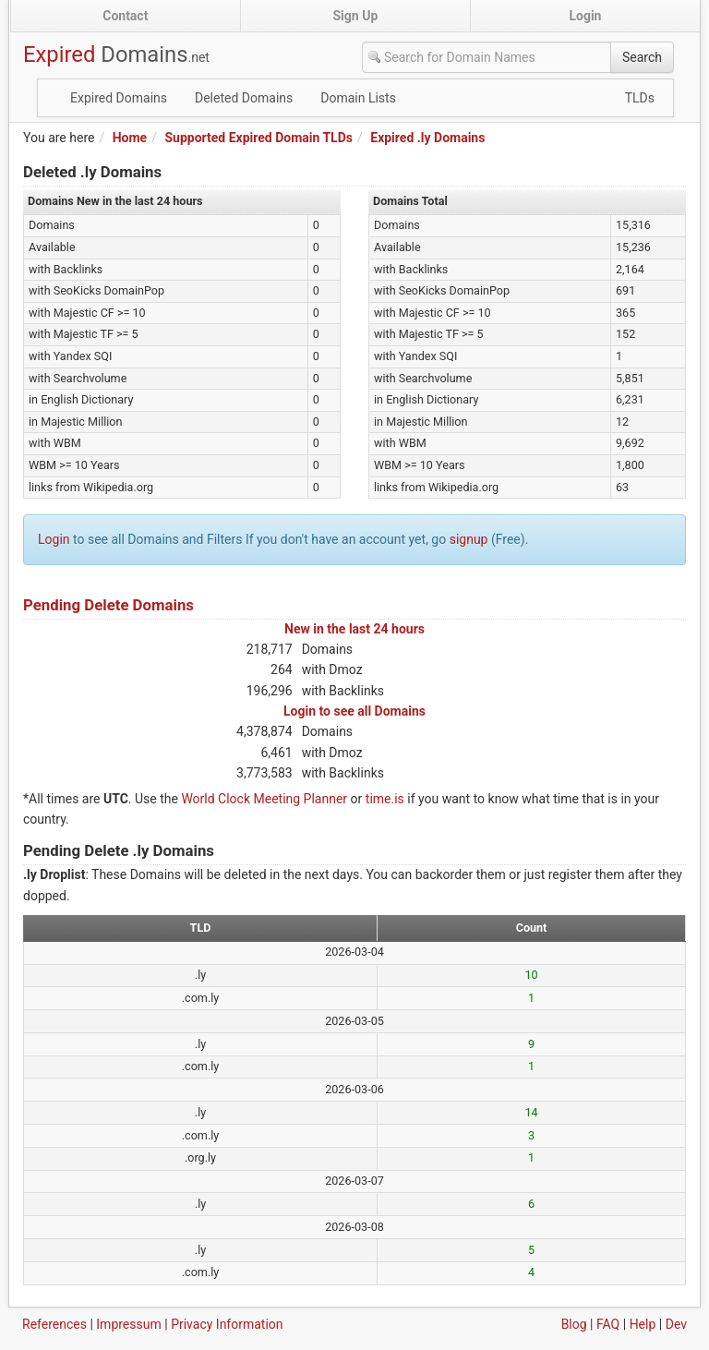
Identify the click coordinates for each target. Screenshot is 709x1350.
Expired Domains (118, 97)
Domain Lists (358, 97)
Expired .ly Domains (427, 137)
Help (643, 1324)
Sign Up (356, 15)
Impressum (128, 1324)
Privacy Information (226, 1324)
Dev (676, 1324)
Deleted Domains (244, 97)
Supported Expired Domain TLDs (258, 137)
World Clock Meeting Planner (264, 798)
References (54, 1324)
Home (130, 137)
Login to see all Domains (354, 711)
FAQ (607, 1324)
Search (642, 57)
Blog (574, 1324)
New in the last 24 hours (354, 628)
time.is (385, 798)
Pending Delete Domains (108, 605)
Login (585, 15)
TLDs (640, 97)
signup (469, 539)
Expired (116, 54)
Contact (125, 15)
